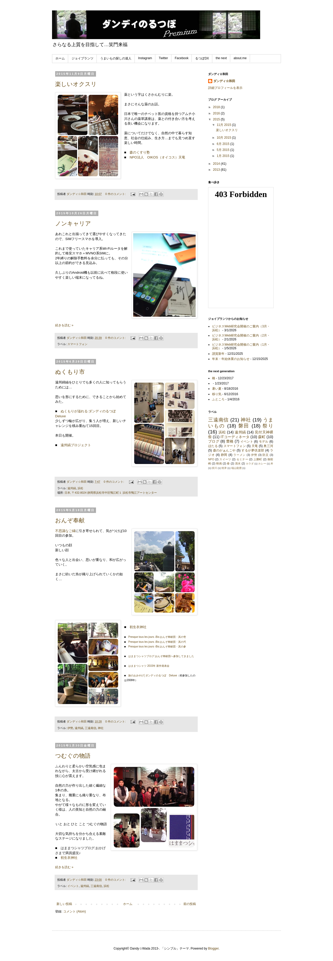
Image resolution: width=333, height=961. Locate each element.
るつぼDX (202, 58)
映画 (219, 463)
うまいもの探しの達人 (115, 58)
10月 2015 (224, 137)
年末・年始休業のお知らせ (230, 359)
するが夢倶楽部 (252, 450)
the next (221, 58)
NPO (211, 459)
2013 (217, 170)
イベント (73, 885)
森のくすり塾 (140, 152)
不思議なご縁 (65, 531)
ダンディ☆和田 (224, 81)
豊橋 (230, 441)
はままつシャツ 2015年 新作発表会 (148, 665)
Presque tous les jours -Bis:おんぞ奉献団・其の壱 (157, 636)
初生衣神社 (138, 627)
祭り (267, 426)
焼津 (224, 468)
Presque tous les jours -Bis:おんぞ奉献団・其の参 (157, 646)
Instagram (145, 58)
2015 (217, 119)
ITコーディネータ (235, 437)
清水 (238, 463)
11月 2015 (224, 125)
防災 (265, 454)
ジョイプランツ (82, 58)
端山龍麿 (236, 468)
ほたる (213, 446)
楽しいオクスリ (76, 84)
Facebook (182, 58)
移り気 (216, 394)
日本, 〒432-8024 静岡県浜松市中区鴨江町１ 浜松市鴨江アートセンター (111, 492)
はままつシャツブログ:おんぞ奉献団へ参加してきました (161, 656)
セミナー (242, 459)
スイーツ (225, 459)
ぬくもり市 (70, 372)
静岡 (224, 455)
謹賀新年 (218, 354)
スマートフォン (77, 344)
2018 (217, 107)
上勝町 (257, 459)
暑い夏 (216, 388)
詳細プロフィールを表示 (225, 88)
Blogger (213, 948)
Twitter (163, 58)
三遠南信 (90, 728)
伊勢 (70, 728)
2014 (217, 164)
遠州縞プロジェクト (76, 445)
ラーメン (239, 454)
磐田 (243, 426)
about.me (240, 58)
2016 (217, 113)
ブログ (213, 441)
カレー (262, 463)
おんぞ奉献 (70, 520)
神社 (101, 728)
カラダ (250, 463)
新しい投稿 (64, 904)
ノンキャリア (73, 223)
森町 (261, 437)
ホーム (60, 58)
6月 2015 (223, 144)
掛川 (214, 468)
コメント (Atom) (74, 911)
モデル (263, 441)
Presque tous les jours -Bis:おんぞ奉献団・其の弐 (157, 641)
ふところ (218, 399)
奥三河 (268, 446)
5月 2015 (223, 150)
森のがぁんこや (224, 450)
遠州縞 (71, 488)
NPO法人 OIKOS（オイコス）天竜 (157, 157)
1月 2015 (223, 156)
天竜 (255, 446)
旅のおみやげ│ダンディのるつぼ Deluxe (152, 675)
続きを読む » (64, 325)
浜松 (80, 488)
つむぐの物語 (73, 755)
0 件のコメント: (115, 193)
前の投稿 (189, 904)
